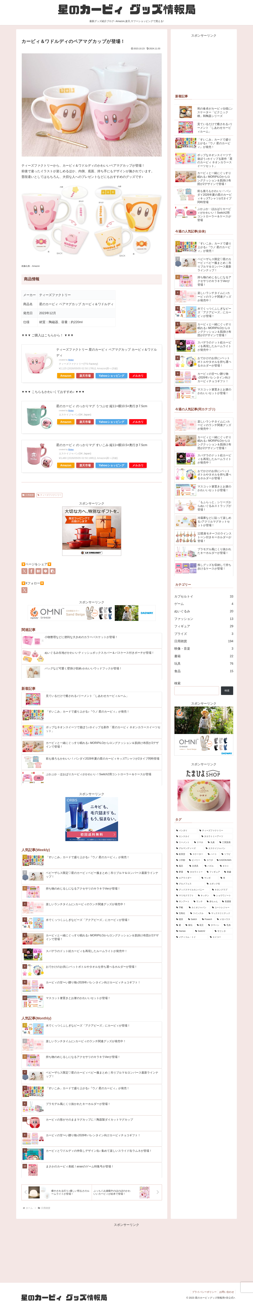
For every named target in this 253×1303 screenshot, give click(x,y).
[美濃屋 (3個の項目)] (226, 901)
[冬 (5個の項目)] (226, 878)
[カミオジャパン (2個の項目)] (198, 907)
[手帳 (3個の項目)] (181, 907)
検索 (177, 683)
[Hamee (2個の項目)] (184, 931)
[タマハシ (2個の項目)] (214, 925)
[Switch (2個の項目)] (193, 919)
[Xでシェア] (24, 571)
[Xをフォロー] (24, 590)
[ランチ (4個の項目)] (198, 901)
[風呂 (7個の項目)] (181, 866)
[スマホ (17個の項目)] (199, 842)
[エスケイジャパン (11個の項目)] (218, 848)
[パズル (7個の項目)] (210, 866)
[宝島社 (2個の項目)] (181, 913)
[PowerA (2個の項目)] (207, 919)
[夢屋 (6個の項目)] (180, 872)
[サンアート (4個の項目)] (183, 901)
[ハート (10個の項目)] (212, 854)
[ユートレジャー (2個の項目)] (221, 907)
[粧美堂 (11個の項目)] (181, 854)
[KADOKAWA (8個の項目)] (224, 860)
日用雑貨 (28, 495)
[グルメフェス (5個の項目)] (190, 884)
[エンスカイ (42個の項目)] (187, 836)
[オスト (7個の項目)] (225, 866)
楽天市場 (85, 375)
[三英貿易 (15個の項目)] (225, 842)
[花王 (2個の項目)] (200, 925)
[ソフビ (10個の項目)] (226, 854)
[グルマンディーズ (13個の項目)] (189, 848)
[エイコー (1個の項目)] (220, 937)
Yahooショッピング (111, 375)
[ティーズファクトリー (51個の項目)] (215, 830)
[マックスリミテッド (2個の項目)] (220, 913)
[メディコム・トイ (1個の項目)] (191, 937)
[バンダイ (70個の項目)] (186, 830)
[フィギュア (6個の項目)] (213, 872)
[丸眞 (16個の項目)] (211, 842)
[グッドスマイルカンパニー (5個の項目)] (192, 889)
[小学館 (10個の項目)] (181, 860)
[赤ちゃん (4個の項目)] (212, 901)
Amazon (65, 375)
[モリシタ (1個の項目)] (223, 931)
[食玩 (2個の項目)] (189, 925)
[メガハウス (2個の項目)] (224, 919)
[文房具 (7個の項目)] (195, 866)
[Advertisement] (203, 63)
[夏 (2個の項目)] (179, 925)
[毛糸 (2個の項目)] (227, 925)
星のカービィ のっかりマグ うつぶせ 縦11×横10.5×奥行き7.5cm (101, 406)
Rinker (71, 360)
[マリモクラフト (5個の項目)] (185, 895)
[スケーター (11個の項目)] (197, 854)
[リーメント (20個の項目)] (183, 842)
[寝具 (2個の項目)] (180, 919)
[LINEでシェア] (45, 571)
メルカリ (138, 375)
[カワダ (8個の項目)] (208, 860)
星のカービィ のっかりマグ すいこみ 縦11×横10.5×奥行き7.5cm (101, 445)
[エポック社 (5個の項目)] (219, 884)
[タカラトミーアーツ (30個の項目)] (216, 836)
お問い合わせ (226, 1291)
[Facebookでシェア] (31, 571)
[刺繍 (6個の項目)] (228, 872)
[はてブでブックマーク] (38, 571)
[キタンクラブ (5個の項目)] (221, 889)
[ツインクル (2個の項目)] (197, 913)
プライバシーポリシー (202, 1291)
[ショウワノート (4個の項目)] (222, 895)
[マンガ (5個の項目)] (209, 878)
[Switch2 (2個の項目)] (203, 931)
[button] (53, 571)
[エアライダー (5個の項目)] (187, 878)
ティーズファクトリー (49, 495)
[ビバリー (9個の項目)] (194, 860)
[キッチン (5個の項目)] (203, 895)
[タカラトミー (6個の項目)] (195, 872)
